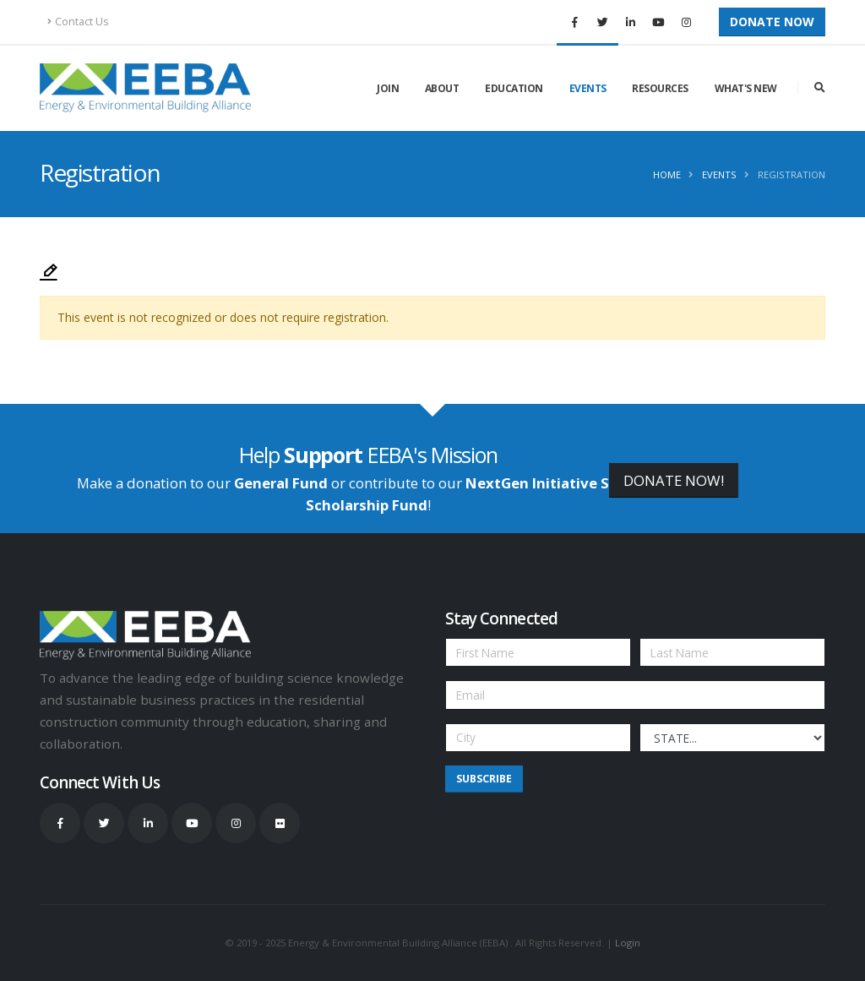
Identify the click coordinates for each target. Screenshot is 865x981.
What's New (746, 88)
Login (627, 942)
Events (588, 88)
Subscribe (484, 778)
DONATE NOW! (673, 480)
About (442, 88)
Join (388, 88)
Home (667, 174)
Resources (660, 88)
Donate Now (772, 22)
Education (514, 88)
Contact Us (78, 21)
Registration (791, 174)
